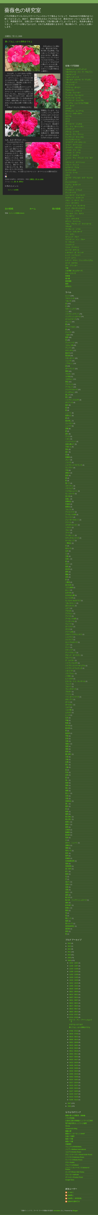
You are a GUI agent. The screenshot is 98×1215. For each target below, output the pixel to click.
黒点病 (67, 355)
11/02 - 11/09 (73, 974)
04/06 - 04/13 (73, 1065)
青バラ (67, 483)
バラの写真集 (69, 1118)
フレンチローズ (70, 689)
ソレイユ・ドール (71, 172)
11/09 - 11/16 (73, 971)
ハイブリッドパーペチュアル (75, 665)
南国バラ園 (69, 1141)
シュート (68, 413)
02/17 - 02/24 (73, 1082)
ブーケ (67, 533)
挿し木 (67, 395)
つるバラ (68, 301)
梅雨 (66, 814)
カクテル (68, 116)
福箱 (66, 863)
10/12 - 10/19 (73, 983)
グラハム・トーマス (72, 132)
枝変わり (68, 415)
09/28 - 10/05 (73, 989)
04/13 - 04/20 (73, 1062)
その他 (67, 376)
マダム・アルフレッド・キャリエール (78, 224)
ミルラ (67, 707)
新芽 (66, 337)
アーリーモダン (70, 327)
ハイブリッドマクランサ (73, 465)
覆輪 (66, 574)
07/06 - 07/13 (73, 1031)
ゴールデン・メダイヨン (73, 147)
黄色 (66, 931)
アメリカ (68, 616)
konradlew (57, 1210)
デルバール (69, 658)
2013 (69, 946)
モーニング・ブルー (72, 237)
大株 (66, 556)
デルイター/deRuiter (72, 1174)
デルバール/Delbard (72, 1165)
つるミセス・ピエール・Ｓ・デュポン (78, 79)
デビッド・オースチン (73, 655)
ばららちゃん (69, 605)
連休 (66, 902)
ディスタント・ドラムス (73, 190)
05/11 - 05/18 (73, 1051)
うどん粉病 (69, 587)
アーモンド (69, 387)
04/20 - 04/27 (73, 1059)
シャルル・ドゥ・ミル (73, 150)
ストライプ (69, 639)
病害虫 (67, 507)
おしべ (67, 590)
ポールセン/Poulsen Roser (74, 1177)
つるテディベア (70, 74)
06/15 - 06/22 (73, 1037)
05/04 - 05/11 (73, 1054)
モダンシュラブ (70, 309)
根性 (66, 806)
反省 (66, 738)
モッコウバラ (69, 493)
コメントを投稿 (13, 190)
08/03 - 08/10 (73, 1011)
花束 (66, 887)
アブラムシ (69, 613)
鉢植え (67, 908)
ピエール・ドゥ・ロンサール (75, 205)
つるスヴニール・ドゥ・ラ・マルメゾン (79, 72)
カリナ (67, 121)
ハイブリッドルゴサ (72, 400)
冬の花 (67, 725)
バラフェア (69, 488)
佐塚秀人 (71, 1195)
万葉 (66, 268)
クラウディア (69, 129)
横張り (67, 824)
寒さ (66, 764)
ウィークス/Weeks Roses (73, 1160)
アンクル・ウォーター (73, 92)
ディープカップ (70, 652)
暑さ (66, 452)
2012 (69, 949)
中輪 (66, 720)
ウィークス (69, 517)
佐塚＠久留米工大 (74, 1201)
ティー (67, 647)
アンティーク (69, 342)
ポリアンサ (69, 402)
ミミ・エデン (69, 234)
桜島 (66, 811)
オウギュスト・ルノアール (74, 111)
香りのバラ (69, 923)
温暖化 (67, 845)
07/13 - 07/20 (73, 1017)
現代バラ (68, 850)
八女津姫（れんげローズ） (74, 271)
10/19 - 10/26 (73, 980)
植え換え (68, 816)
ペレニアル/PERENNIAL (73, 1147)
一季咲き (68, 543)
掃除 (66, 785)
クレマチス (69, 423)
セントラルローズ (71, 642)
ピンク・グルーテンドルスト (75, 208)
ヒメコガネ (69, 678)
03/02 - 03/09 (73, 1077)
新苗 (66, 475)
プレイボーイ (69, 216)
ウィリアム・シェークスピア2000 (76, 103)
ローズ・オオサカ (71, 263)
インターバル (69, 621)
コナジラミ (69, 486)
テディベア (69, 187)
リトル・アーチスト (72, 247)
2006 (69, 1106)
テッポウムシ (69, 392)
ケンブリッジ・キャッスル (74, 137)
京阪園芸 (68, 1144)
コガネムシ (69, 379)
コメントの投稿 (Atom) (16, 213)
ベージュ (68, 694)
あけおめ (68, 585)
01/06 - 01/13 (73, 1100)
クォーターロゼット (72, 520)
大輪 (66, 759)
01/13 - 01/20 (73, 1097)
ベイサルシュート (71, 491)
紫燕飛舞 (68, 281)
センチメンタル (70, 170)
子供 (66, 470)
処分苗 (67, 728)
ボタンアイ (69, 699)
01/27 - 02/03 (73, 1091)
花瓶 (66, 889)
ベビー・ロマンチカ (72, 218)
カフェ (67, 119)
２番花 (67, 582)
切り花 (67, 496)
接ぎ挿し (68, 421)
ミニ (12, 181)
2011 (69, 952)
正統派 (67, 830)
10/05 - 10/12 (73, 986)
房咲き (21, 181)
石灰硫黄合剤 (69, 861)
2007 (69, 1103)
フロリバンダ (69, 298)
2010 (69, 955)
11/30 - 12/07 (73, 966)
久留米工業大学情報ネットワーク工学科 (79, 1121)
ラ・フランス (69, 242)
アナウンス (69, 384)
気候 (66, 837)
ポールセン (69, 704)
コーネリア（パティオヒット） (76, 142)
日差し (67, 559)
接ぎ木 (67, 353)
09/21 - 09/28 (73, 991)
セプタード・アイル (72, 167)
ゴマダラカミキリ (71, 525)
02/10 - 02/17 (73, 1085)
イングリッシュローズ (73, 316)
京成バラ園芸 (69, 1136)
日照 (66, 796)
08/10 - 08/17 (73, 1009)
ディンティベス (70, 192)
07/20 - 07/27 (73, 1014)
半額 (66, 736)
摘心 (66, 788)
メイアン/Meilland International (75, 1149)
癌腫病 (67, 457)
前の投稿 (56, 209)
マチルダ (68, 226)
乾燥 (66, 723)
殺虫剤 (67, 835)
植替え (67, 822)
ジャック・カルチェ (72, 155)
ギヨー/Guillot (69, 1162)
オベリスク (69, 626)
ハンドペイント (70, 441)
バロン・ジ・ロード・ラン (74, 200)
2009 (69, 957)
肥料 (66, 572)
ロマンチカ (69, 350)
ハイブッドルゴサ (71, 663)
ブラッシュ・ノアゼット (73, 211)
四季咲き (68, 501)
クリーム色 (69, 632)
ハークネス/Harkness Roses (74, 1157)
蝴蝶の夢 (68, 1131)
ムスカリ (68, 712)
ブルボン (68, 374)
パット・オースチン (72, 203)
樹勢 (66, 827)
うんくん (68, 509)
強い (66, 780)
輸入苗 (67, 897)
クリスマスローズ (71, 389)
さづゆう (71, 1192)
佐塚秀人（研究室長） (75, 1198)
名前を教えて (69, 444)
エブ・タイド (69, 106)
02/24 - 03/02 (73, 1079)
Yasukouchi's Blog (71, 1128)
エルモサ (68, 108)
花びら (67, 882)
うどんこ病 (69, 345)
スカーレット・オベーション (75, 162)
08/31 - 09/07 (73, 1000)
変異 (66, 751)
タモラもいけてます (76, 1024)
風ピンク (68, 918)
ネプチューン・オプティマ (74, 198)
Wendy (67, 1126)
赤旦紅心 (68, 286)
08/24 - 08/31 (73, 1003)
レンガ (67, 715)
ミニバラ (68, 361)
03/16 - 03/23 (73, 1071)
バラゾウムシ (69, 673)
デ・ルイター (69, 660)
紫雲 (66, 284)
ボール (67, 702)
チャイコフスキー (71, 182)
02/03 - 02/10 (73, 1088)
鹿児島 (67, 929)
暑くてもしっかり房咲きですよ (18, 41)
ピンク (67, 296)
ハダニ (67, 439)
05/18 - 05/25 (73, 1048)
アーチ (67, 436)
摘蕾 (66, 790)
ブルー (67, 530)
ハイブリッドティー (72, 314)
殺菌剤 (67, 832)
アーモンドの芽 (70, 619)
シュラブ (68, 426)
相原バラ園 (69, 1139)
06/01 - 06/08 (73, 1042)
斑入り (67, 793)
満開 (66, 848)
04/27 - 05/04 (73, 1057)
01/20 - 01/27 (73, 1094)
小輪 (66, 767)
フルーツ (68, 686)
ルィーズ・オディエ (72, 250)
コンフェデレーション (73, 139)
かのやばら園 (69, 595)
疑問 (66, 856)
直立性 (67, 569)
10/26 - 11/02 (73, 977)
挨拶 (66, 783)
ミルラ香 (68, 710)
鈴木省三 (68, 905)
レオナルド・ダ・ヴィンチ (74, 252)
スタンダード (69, 358)
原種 (66, 428)
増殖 (66, 749)
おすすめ (68, 593)
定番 (66, 762)
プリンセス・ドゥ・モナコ (74, 213)
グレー (67, 460)
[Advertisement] (32, 201)
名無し (67, 499)
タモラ (67, 175)
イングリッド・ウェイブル (74, 100)
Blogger (75, 1210)
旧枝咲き (68, 801)
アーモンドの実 (70, 514)
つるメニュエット (71, 82)
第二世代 (68, 869)
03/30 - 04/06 (73, 1068)
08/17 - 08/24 (73, 1006)
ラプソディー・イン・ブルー (75, 239)
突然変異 (68, 866)
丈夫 (66, 718)
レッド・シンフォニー (73, 255)
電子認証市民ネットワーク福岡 (76, 1123)
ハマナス (68, 527)
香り (66, 397)
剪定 (66, 382)
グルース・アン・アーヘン (74, 134)
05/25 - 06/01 (73, 1045)
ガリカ (67, 629)
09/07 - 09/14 (73, 997)
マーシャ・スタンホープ (73, 231)
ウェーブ (68, 624)
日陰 (66, 798)
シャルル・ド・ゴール (73, 152)
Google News (69, 1180)
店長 (66, 775)
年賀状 (67, 504)
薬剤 (66, 895)
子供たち (68, 447)
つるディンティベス (72, 77)
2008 (69, 960)
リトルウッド (69, 245)
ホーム (33, 209)
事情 (66, 371)
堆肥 (66, 746)
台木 (66, 551)
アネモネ (68, 611)
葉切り (67, 892)
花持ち (67, 884)
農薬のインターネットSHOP (75, 1133)
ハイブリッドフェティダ (73, 668)
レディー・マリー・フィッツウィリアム (79, 260)
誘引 (66, 434)
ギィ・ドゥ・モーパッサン (74, 126)
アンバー (68, 348)
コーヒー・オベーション (73, 145)
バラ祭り (68, 676)
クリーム (68, 522)
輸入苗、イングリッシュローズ (76, 900)
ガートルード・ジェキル (73, 124)
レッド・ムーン (70, 258)
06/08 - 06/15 (73, 1039)
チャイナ (68, 332)
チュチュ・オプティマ (73, 185)
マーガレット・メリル (73, 229)
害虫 (66, 449)
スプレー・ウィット (72, 165)
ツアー (67, 645)
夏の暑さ (68, 754)
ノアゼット (69, 363)
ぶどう (67, 608)
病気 (66, 566)
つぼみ (67, 335)
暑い (66, 804)
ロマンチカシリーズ (72, 538)
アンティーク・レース (73, 98)
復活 (66, 405)
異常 (66, 853)
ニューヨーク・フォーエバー (75, 195)
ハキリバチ (69, 671)
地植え (67, 744)
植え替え (68, 819)
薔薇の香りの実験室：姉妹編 (75, 1115)
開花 (66, 910)
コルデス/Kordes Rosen (73, 1152)
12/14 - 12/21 (73, 963)
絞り (66, 871)
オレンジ (68, 322)
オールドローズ (70, 319)
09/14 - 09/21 (73, 994)
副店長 (67, 733)
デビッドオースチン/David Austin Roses (78, 1154)
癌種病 (67, 858)
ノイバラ (68, 462)
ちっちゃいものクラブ (73, 600)
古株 (66, 741)
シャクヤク (69, 637)
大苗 (66, 757)
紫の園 (67, 278)
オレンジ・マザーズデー (73, 113)
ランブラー (69, 467)
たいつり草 (69, 598)
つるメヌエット (70, 603)
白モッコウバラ (70, 273)
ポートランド (69, 368)
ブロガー (68, 691)
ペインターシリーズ (72, 697)
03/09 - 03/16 (73, 1074)
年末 (66, 772)
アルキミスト (69, 90)
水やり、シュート (71, 843)
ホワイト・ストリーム (73, 221)
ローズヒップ (69, 540)
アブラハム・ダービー (73, 87)
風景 (66, 921)
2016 (69, 943)
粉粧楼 (67, 276)
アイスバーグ (69, 85)
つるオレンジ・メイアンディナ (76, 69)
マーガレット (69, 535)
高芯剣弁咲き (69, 926)
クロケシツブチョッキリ (73, 634)
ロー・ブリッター (71, 265)
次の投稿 (9, 209)
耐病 (66, 874)
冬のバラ (68, 548)
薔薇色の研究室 (22, 10)
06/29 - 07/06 (73, 1034)
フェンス (68, 684)
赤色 (66, 577)
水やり (67, 564)
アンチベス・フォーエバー (74, 95)
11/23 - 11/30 (73, 968)
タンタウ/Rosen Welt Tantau (74, 1172)
